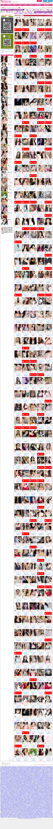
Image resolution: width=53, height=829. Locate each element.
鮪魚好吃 (42, 53)
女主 (10, 145)
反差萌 (10, 185)
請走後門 (42, 305)
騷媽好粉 (27, 278)
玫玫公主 (27, 26)
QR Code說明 (11, 16)
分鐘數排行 (21, 13)
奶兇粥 (27, 212)
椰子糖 (50, 225)
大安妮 (10, 77)
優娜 (49, 66)
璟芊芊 (50, 212)
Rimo (42, 66)
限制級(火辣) (22, 17)
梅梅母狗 (10, 84)
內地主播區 (30, 13)
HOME (44, 7)
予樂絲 (20, 26)
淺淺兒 (10, 118)
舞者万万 (27, 119)
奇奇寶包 (10, 172)
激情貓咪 (42, 106)
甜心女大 (10, 219)
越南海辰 (35, 265)
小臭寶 (35, 79)
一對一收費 (50, 13)
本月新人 (40, 13)
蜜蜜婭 (20, 146)
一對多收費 (45, 13)
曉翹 (19, 305)
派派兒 (27, 159)
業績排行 (16, 13)
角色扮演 (42, 199)
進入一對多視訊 (48, 42)
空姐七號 (50, 119)
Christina (27, 132)
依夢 (27, 305)
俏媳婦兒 (20, 79)
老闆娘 (42, 212)
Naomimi (42, 79)
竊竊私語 (42, 172)
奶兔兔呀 (50, 132)
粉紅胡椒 (42, 132)
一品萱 (10, 206)
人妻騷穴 (42, 265)
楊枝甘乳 (20, 106)
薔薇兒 (10, 104)
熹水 (34, 53)
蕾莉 (34, 172)
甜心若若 (42, 146)
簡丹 (42, 26)
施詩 (34, 225)
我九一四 (27, 265)
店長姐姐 (20, 159)
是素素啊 (50, 159)
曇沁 (49, 26)
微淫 (34, 278)
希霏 (42, 119)
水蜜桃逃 (35, 159)
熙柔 (19, 212)
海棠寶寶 (10, 138)
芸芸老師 (20, 265)
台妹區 (26, 13)
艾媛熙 (35, 26)
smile (10, 165)
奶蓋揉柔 (50, 305)
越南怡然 (42, 252)
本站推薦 (35, 13)
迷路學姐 (27, 79)
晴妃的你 (20, 172)
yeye (49, 199)
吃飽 (42, 225)
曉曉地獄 (35, 119)
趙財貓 (10, 97)
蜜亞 (49, 252)
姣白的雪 (35, 199)
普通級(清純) (33, 17)
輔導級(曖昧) (27, 17)
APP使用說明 (3, 16)
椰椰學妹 (27, 252)
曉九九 (27, 199)
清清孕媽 (10, 131)
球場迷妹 (35, 66)
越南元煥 (50, 172)
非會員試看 (18, 70)
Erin (10, 70)
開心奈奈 (42, 278)
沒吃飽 (27, 172)
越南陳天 (20, 278)
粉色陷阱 (35, 146)
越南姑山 (20, 119)
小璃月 (20, 225)
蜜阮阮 (27, 318)
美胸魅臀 (27, 225)
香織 (27, 66)
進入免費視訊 (41, 42)
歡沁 (49, 53)
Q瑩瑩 (10, 111)
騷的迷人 (20, 199)
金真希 (35, 132)
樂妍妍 (50, 146)
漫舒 (49, 106)
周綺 (19, 53)
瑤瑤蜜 (10, 158)
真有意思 (20, 66)
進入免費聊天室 (48, 241)
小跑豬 (42, 159)
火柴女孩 (10, 57)
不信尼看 (20, 318)
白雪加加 (10, 192)
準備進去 (35, 305)
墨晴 (49, 79)
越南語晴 (50, 278)
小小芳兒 (35, 212)
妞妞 (27, 146)
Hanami (10, 199)
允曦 (34, 106)
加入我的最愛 (49, 7)
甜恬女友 (35, 252)
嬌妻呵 (27, 53)
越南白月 (27, 106)
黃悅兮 (20, 252)
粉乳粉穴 (20, 132)
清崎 (49, 265)
